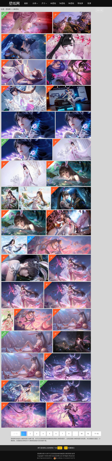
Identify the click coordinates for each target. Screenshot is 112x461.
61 (88, 433)
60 (82, 433)
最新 (26, 3)
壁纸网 (14, 3)
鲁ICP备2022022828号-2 (44, 458)
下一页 (96, 433)
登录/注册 (99, 10)
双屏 (89, 3)
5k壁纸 (62, 3)
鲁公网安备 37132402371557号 (64, 458)
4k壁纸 (53, 3)
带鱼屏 (80, 3)
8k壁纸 (71, 3)
